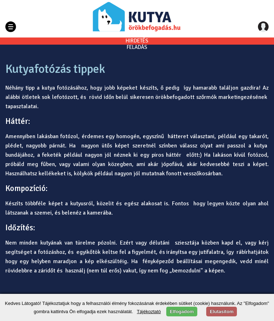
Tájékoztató (149, 311)
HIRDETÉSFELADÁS (137, 43)
